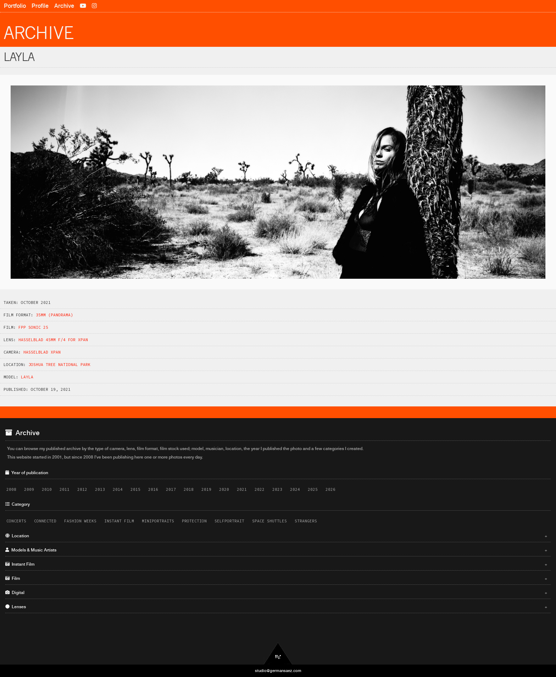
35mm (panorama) (54, 314)
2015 (135, 489)
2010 (47, 489)
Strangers (306, 520)
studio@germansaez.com (278, 670)
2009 (29, 489)
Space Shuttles (269, 520)
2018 (189, 489)
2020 (224, 489)
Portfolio (15, 5)
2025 (313, 489)
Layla (27, 376)
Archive (64, 5)
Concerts (16, 520)
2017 (171, 489)
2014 (118, 489)
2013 (100, 489)
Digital (276, 592)
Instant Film (119, 520)
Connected (45, 520)
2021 (242, 489)
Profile (40, 5)
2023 (277, 489)
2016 (153, 489)
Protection (194, 520)
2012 (82, 489)
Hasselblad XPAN (42, 352)
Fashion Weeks (80, 520)
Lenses (276, 606)
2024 (295, 489)
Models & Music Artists (276, 550)
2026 (330, 489)
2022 (260, 489)
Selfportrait (229, 520)
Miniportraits (158, 520)
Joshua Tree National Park (59, 364)
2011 (65, 489)
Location (276, 535)
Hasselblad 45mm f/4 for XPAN (53, 339)
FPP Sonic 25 (33, 327)
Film (276, 578)
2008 (11, 489)
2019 (206, 489)
